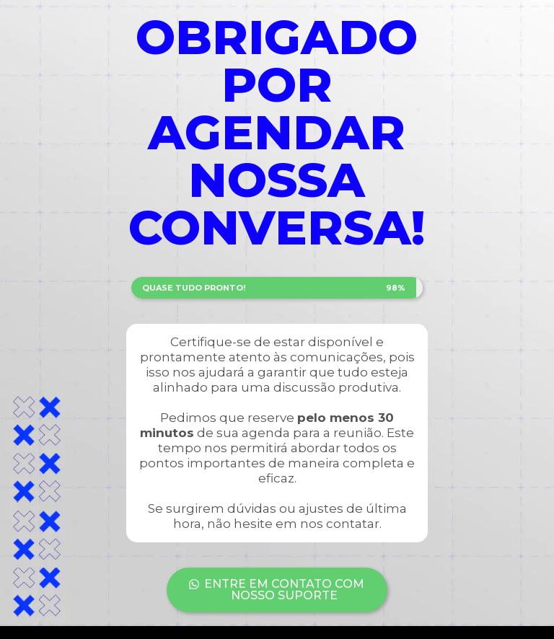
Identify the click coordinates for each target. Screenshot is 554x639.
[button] (277, 590)
